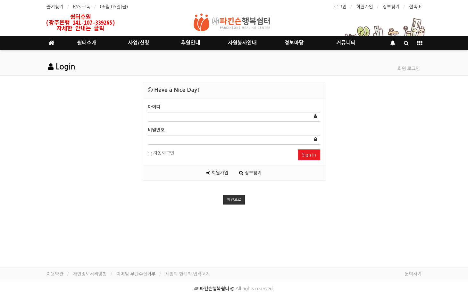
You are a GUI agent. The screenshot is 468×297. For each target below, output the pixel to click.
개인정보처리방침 (90, 274)
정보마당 (294, 42)
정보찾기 (391, 6)
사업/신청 (138, 42)
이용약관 (54, 274)
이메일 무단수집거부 (135, 274)
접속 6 (415, 6)
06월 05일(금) (114, 6)
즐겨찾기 (54, 6)
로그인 (340, 6)
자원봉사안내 (242, 42)
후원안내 (190, 42)
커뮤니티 (345, 42)
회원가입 (364, 6)
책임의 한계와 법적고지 (187, 274)
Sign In (309, 155)
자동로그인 (161, 153)
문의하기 (413, 274)
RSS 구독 (81, 6)
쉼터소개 (86, 42)
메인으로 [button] (234, 200)
